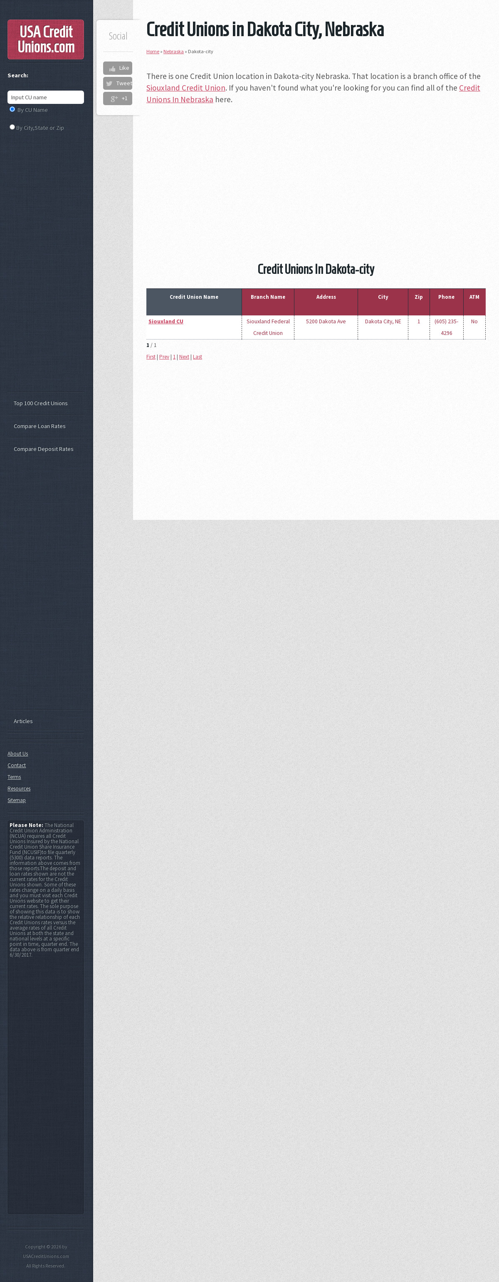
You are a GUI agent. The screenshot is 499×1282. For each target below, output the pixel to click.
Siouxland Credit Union (185, 88)
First (151, 356)
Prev (164, 356)
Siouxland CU (165, 321)
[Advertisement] (316, 171)
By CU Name (32, 109)
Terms (14, 776)
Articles (23, 721)
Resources (18, 788)
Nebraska (173, 51)
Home (152, 51)
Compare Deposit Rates (44, 449)
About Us (17, 753)
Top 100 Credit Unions (41, 403)
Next (184, 356)
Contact (16, 765)
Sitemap (16, 800)
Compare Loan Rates (40, 426)
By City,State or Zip (40, 127)
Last (197, 356)
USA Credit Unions (45, 39)
